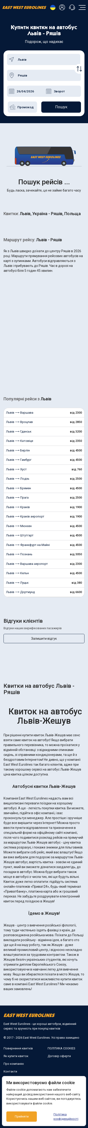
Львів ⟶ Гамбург (18, 459)
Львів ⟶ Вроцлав (19, 422)
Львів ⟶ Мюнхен (19, 526)
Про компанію (14, 1063)
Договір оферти (59, 1056)
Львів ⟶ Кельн (17, 573)
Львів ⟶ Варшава (19, 412)
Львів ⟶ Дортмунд (20, 592)
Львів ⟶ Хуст (16, 469)
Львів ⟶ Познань (19, 554)
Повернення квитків (18, 1048)
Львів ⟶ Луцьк (17, 582)
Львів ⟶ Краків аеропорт (25, 516)
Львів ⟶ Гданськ (18, 431)
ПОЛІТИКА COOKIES (61, 1048)
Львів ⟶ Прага (17, 497)
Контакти (10, 1071)
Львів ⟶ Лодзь (17, 478)
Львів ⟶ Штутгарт (20, 535)
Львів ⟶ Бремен (18, 488)
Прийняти (22, 1116)
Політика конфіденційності (66, 1117)
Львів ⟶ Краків (18, 507)
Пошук (61, 107)
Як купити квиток (16, 1056)
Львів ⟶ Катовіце (19, 441)
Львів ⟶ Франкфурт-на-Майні (28, 545)
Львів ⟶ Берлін (18, 450)
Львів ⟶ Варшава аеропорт (27, 564)
